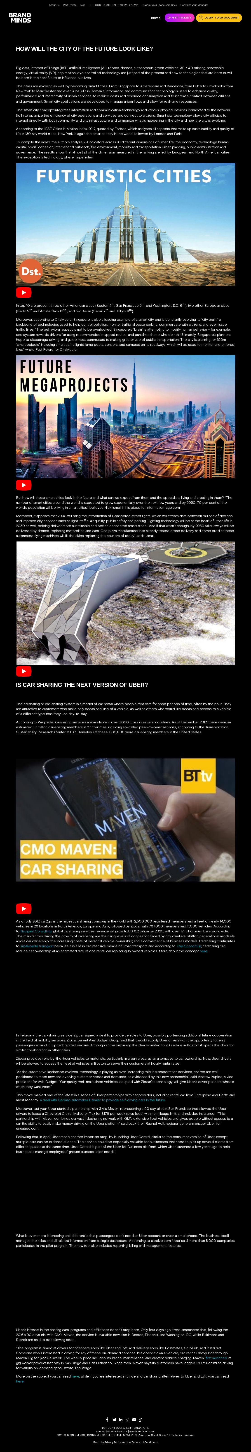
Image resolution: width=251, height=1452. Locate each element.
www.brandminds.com (142, 1431)
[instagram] (129, 1419)
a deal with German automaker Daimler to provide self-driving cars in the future (102, 1100)
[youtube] (135, 1419)
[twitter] (116, 1420)
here (203, 951)
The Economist (188, 946)
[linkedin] (122, 1419)
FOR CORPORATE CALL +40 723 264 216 (113, 5)
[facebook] (109, 1419)
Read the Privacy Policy (107, 1442)
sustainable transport (37, 946)
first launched (216, 1358)
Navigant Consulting (36, 931)
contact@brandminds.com (112, 1431)
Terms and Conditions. (144, 1442)
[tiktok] (142, 1420)
